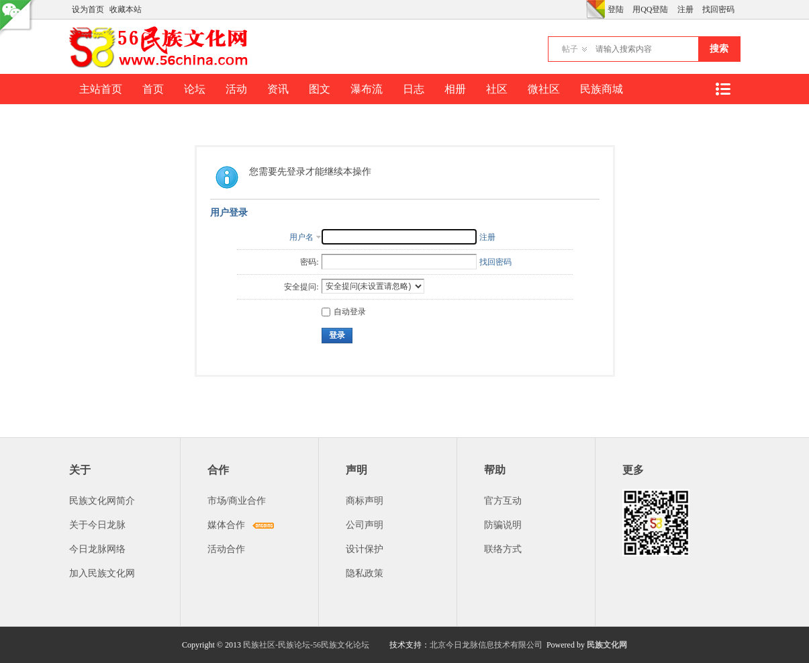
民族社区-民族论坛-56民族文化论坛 (306, 645)
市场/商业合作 (237, 501)
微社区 (544, 89)
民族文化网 (607, 645)
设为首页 (88, 9)
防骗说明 (503, 525)
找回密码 (718, 9)
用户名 (301, 237)
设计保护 (364, 549)
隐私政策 (364, 573)
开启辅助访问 (582, 9)
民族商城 (601, 89)
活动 (236, 89)
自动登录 (344, 311)
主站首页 (100, 89)
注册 (685, 9)
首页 (153, 89)
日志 (413, 89)
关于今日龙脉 (97, 525)
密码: (309, 262)
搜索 (719, 49)
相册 (455, 89)
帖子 (570, 49)
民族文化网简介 (102, 501)
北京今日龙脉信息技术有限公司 (486, 645)
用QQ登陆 (650, 9)
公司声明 (364, 525)
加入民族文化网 (102, 573)
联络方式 (503, 549)
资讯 (278, 89)
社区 (497, 89)
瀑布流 (366, 89)
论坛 (194, 89)
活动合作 (226, 549)
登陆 (616, 9)
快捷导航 (723, 89)
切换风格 (595, 9)
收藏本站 (125, 9)
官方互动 (503, 501)
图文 (319, 89)
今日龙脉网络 (97, 549)
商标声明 (364, 501)
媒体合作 (226, 525)
